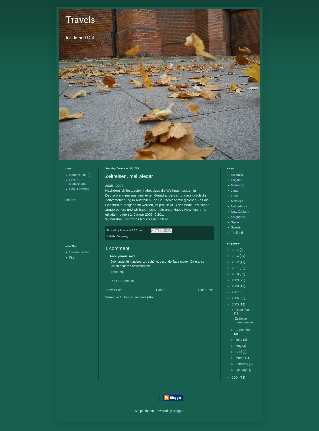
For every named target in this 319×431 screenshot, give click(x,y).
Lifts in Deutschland (78, 181)
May (238, 346)
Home (160, 290)
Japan (235, 190)
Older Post (205, 290)
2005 (236, 304)
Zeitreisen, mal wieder (244, 320)
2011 (236, 268)
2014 (236, 250)
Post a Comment (122, 281)
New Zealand (240, 211)
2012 (236, 262)
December (242, 309)
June (239, 339)
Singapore (238, 217)
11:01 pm (117, 272)
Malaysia (237, 201)
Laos (234, 196)
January (241, 370)
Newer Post (114, 290)
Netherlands (239, 206)
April (239, 352)
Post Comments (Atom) (140, 297)
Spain (235, 222)
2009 (236, 280)
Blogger (178, 411)
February (242, 364)
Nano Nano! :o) (79, 175)
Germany (122, 236)
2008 (236, 286)
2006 (236, 298)
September (243, 330)
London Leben (79, 252)
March (240, 358)
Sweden (236, 227)
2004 (236, 377)
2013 (236, 256)
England (236, 180)
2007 (236, 292)
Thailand (237, 232)
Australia (237, 175)
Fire (72, 257)
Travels (80, 19)
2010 (236, 274)
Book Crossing (79, 189)
